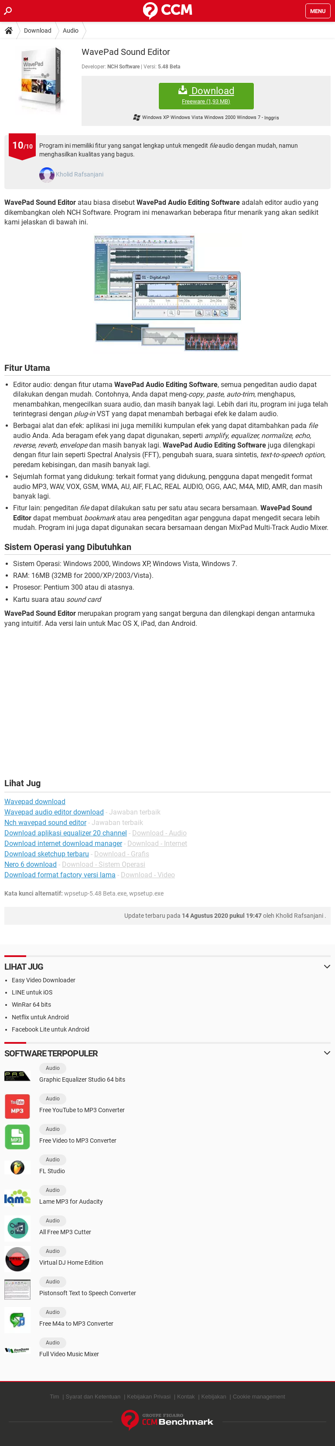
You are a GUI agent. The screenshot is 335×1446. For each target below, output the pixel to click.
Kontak (186, 1396)
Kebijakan (214, 1396)
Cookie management (259, 1396)
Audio (71, 30)
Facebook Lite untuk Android (50, 1029)
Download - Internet (157, 843)
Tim (54, 1396)
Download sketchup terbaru (46, 854)
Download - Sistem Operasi (103, 864)
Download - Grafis (121, 854)
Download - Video (148, 875)
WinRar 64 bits (31, 1004)
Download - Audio (159, 833)
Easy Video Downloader (43, 980)
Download (37, 30)
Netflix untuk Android (40, 1017)
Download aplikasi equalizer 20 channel (65, 833)
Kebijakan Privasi (149, 1396)
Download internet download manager (63, 843)
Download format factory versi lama (60, 875)
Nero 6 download (30, 864)
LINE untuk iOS (32, 992)
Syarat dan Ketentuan (93, 1396)
